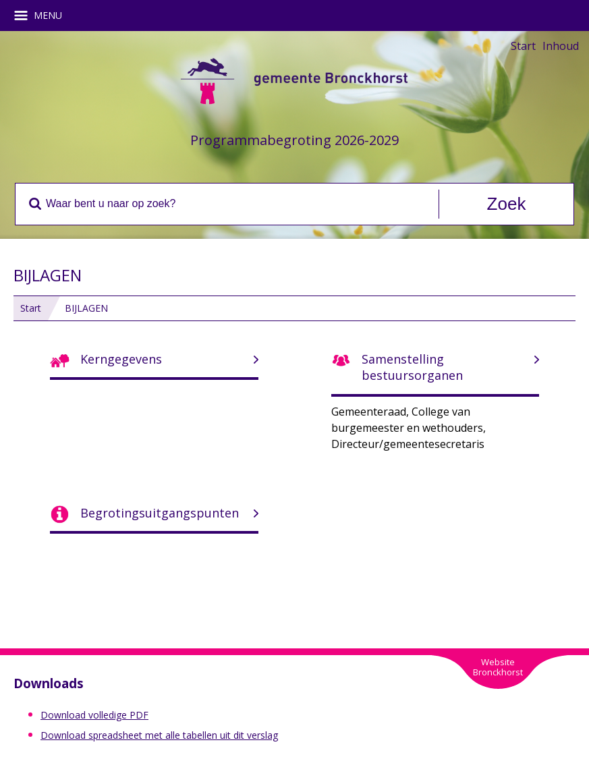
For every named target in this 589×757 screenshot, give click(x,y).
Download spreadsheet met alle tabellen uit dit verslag (159, 735)
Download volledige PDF (94, 714)
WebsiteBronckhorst (498, 667)
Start (523, 45)
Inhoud (560, 45)
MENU (43, 15)
